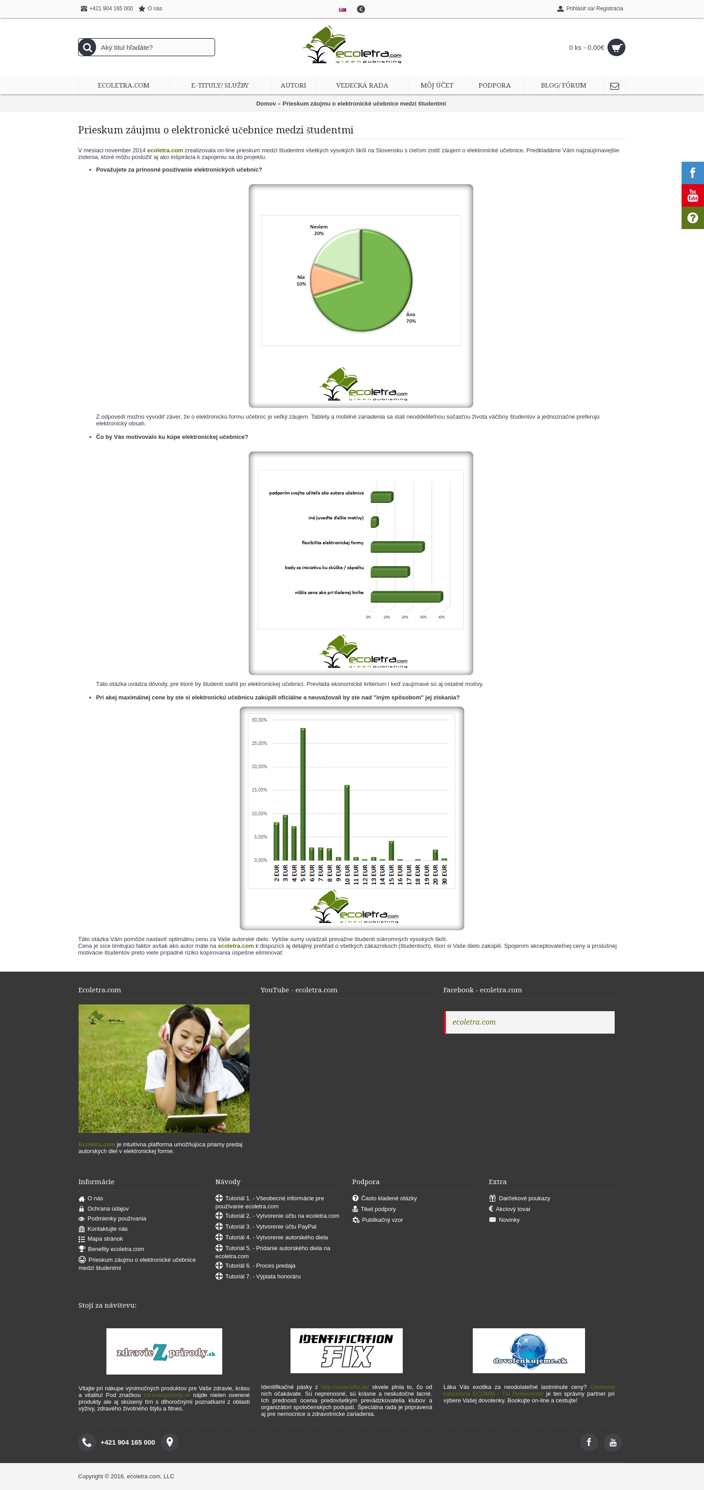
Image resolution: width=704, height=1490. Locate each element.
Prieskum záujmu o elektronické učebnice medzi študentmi (364, 103)
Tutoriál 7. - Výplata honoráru (258, 1277)
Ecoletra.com (97, 1144)
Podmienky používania (112, 1219)
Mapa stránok (101, 1239)
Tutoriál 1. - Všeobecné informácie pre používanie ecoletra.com (270, 1202)
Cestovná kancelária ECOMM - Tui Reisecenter (529, 1390)
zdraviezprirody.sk (167, 1395)
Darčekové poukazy (519, 1199)
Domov (266, 103)
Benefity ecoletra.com (111, 1249)
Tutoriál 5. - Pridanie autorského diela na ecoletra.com (273, 1252)
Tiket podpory (374, 1209)
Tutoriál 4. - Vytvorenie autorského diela (272, 1238)
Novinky (504, 1220)
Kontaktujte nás (103, 1229)
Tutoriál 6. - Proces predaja (255, 1266)
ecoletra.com (474, 1022)
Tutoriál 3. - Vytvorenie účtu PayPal (266, 1227)
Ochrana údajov (104, 1209)
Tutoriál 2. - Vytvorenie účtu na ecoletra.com (277, 1216)
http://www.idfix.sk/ (345, 1387)
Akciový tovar (509, 1209)
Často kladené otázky (384, 1199)
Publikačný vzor (377, 1220)
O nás (91, 1199)
